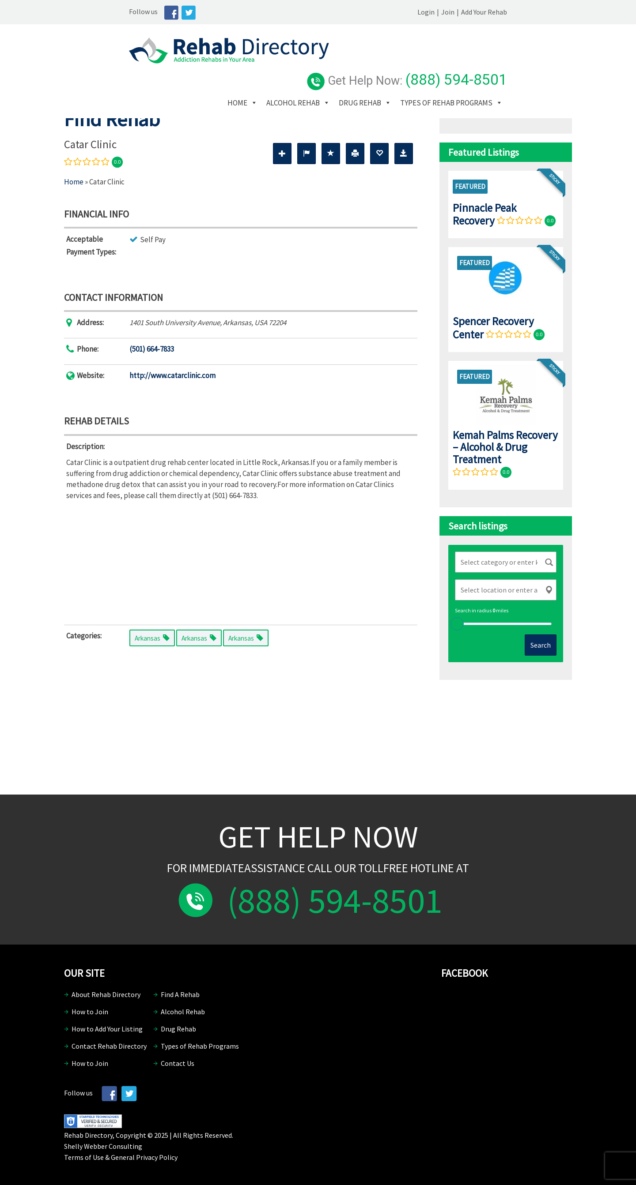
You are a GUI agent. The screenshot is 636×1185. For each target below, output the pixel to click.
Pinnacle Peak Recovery (484, 214)
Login (491, 12)
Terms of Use (84, 1157)
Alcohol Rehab (363, 66)
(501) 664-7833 (151, 349)
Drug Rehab (430, 66)
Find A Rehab (180, 994)
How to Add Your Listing (107, 1028)
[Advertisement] (240, 560)
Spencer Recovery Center (493, 327)
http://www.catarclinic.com (172, 375)
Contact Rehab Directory (109, 1046)
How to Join (90, 1011)
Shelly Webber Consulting (103, 1146)
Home (308, 66)
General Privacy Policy (144, 1157)
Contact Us (177, 1063)
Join (512, 12)
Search (540, 645)
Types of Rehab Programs (344, 79)
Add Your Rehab (549, 12)
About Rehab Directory (106, 994)
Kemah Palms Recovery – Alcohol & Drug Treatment (505, 447)
